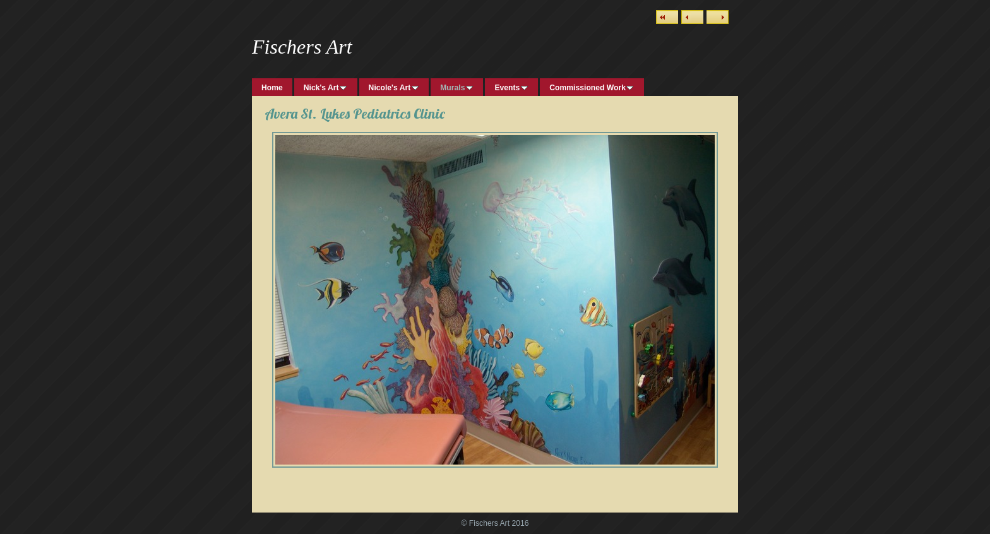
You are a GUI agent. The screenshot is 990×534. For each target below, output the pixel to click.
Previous (692, 17)
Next (718, 17)
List (667, 17)
